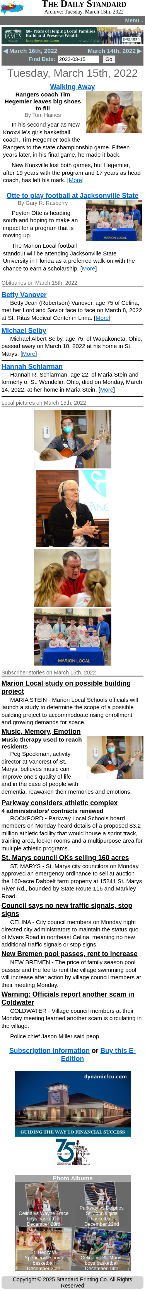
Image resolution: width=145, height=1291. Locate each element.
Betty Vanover (24, 295)
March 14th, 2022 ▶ (115, 50)
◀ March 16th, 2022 (30, 50)
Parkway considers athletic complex (60, 803)
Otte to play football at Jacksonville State (72, 195)
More (75, 180)
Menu (134, 20)
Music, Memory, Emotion (41, 731)
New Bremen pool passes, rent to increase (70, 954)
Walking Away (72, 87)
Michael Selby (24, 331)
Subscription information (49, 1050)
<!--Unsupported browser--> (73, 1223)
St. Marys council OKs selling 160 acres (65, 858)
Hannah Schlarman (32, 366)
